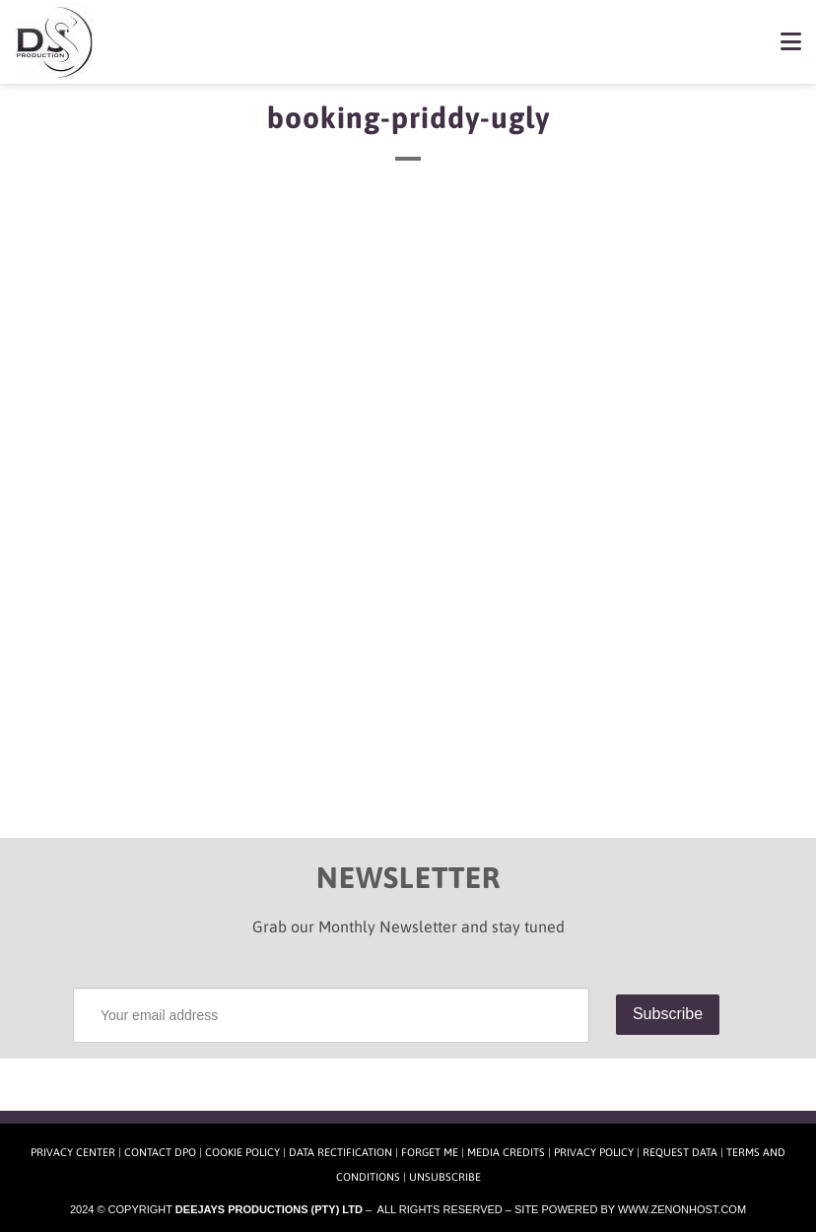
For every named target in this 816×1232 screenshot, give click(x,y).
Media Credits (506, 1152)
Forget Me (429, 1152)
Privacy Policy (594, 1152)
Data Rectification (340, 1152)
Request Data (680, 1152)
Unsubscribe (445, 1177)
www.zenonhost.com (682, 1209)
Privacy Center (73, 1152)
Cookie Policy (242, 1152)
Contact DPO (160, 1152)
